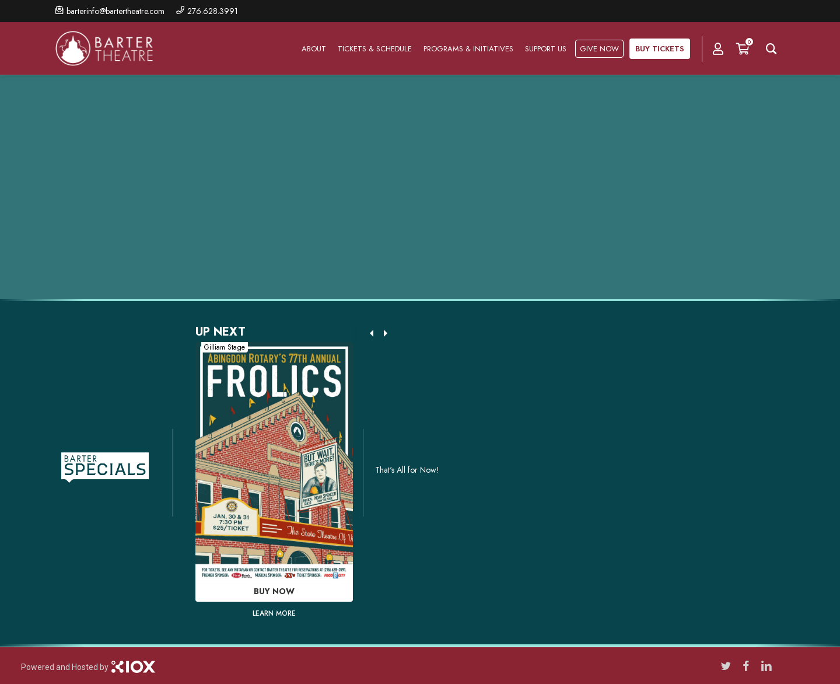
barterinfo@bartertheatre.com (115, 11)
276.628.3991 (212, 11)
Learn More (274, 613)
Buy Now (274, 591)
